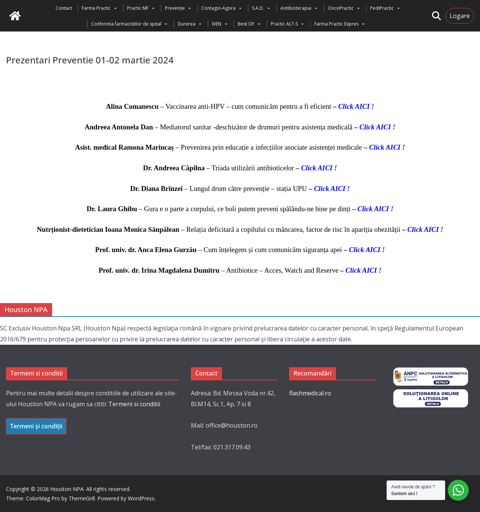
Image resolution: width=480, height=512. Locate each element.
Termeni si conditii (134, 404)
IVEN (220, 24)
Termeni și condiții (36, 426)
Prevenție (178, 8)
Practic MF (141, 8)
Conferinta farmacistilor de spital (129, 24)
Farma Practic (99, 8)
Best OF (249, 24)
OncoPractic (344, 8)
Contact (64, 8)
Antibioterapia (299, 8)
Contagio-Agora (221, 8)
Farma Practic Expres (339, 24)
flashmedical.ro (310, 393)
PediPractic (385, 8)
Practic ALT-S (287, 24)
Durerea (190, 24)
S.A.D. (261, 8)
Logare (460, 16)
